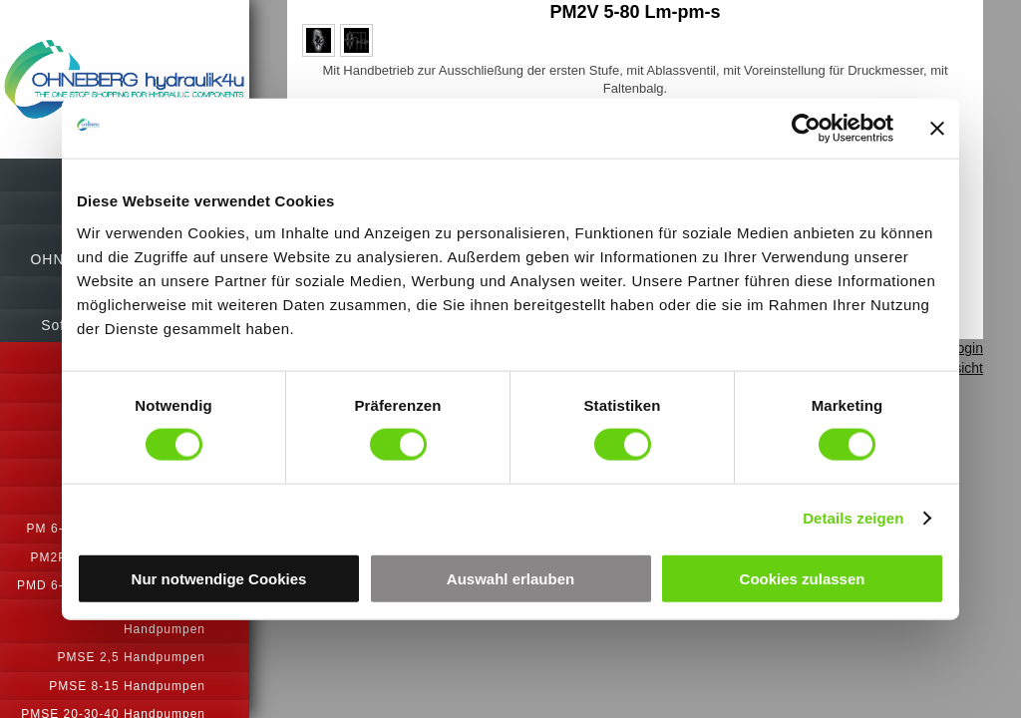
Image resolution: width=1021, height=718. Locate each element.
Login (966, 348)
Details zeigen (853, 518)
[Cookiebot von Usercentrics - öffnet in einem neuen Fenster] (806, 129)
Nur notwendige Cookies (219, 577)
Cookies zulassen (802, 577)
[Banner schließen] (937, 129)
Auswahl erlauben (510, 577)
